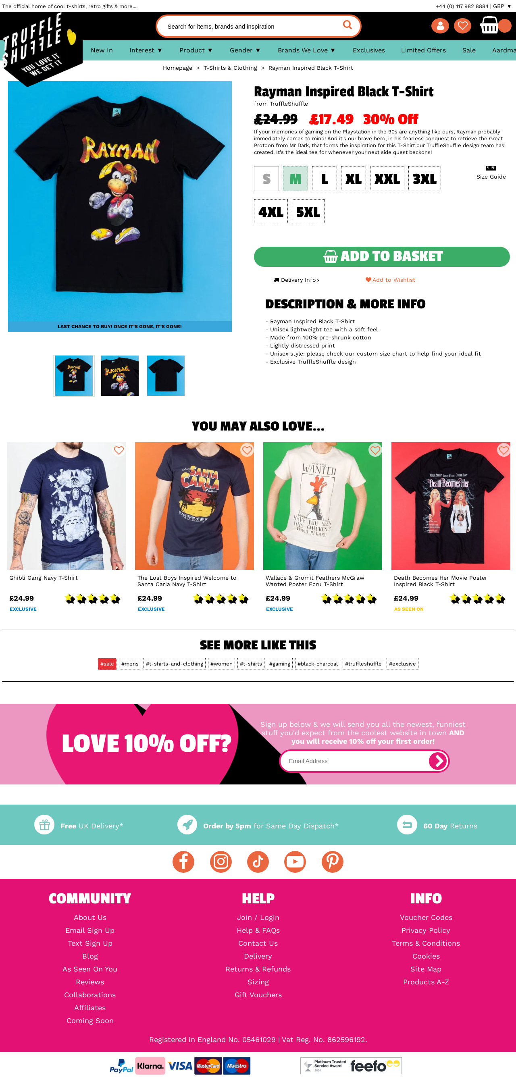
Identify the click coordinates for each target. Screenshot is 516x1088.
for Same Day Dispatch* (258, 826)
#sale (107, 664)
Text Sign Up (90, 943)
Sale (469, 50)
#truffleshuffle (363, 664)
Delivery (258, 956)
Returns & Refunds (258, 969)
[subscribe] (438, 761)
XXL (387, 179)
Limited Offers (423, 50)
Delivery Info (296, 280)
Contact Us (258, 943)
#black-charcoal (318, 664)
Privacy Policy (426, 930)
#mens (130, 664)
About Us (90, 917)
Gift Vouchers (258, 995)
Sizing (258, 982)
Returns (437, 826)
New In (102, 50)
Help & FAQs (258, 930)
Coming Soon (90, 1020)
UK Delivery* (78, 826)
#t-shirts (251, 664)
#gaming (279, 664)
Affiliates (90, 1007)
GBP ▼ (502, 6)
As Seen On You (89, 969)
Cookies (426, 956)
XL (353, 179)
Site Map (425, 969)
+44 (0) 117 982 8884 (462, 6)
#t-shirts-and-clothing (174, 664)
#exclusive (402, 664)
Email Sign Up (89, 930)
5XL (308, 212)
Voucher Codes (426, 917)
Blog (90, 956)
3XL (425, 179)
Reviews (90, 982)
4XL (270, 212)
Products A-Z (426, 982)
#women (221, 664)
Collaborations (90, 995)
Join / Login (258, 917)
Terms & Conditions (426, 943)
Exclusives (369, 50)
